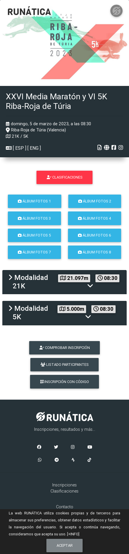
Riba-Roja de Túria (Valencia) (36, 130)
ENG (34, 148)
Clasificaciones (64, 491)
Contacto (64, 506)
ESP (19, 148)
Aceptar (65, 545)
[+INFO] (73, 534)
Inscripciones (64, 485)
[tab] (64, 282)
